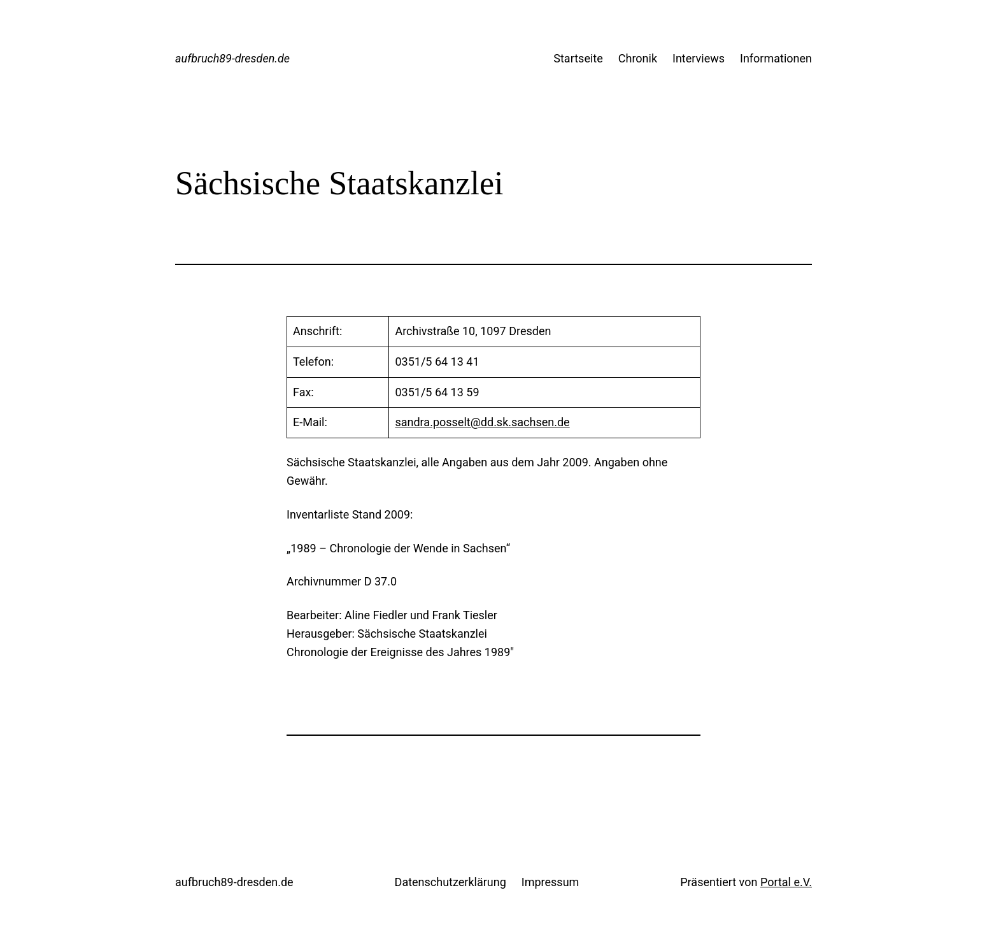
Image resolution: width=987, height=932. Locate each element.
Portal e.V (784, 882)
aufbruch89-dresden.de (232, 58)
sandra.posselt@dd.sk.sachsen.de (482, 422)
